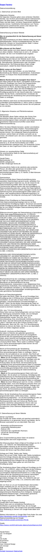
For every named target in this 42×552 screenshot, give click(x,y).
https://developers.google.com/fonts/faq (13, 516)
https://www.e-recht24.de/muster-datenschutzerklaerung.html (21, 525)
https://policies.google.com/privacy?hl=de (14, 520)
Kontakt (2, 551)
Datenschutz (18, 551)
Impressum (9, 551)
